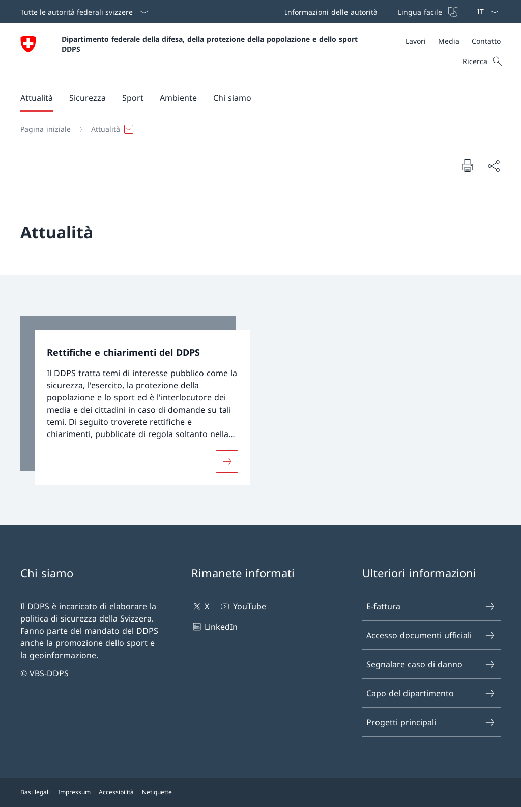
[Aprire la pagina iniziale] (190, 53)
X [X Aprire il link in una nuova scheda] (200, 606)
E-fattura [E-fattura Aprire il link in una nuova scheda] (431, 606)
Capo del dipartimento (431, 693)
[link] (135, 400)
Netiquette (157, 792)
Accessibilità (116, 792)
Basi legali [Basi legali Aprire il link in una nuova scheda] (35, 792)
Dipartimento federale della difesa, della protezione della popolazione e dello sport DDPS (211, 43)
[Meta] (453, 41)
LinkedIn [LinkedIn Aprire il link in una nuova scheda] (214, 626)
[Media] (449, 41)
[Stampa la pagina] (467, 165)
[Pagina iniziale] (45, 129)
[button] (36, 97)
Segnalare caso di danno (431, 664)
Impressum (74, 792)
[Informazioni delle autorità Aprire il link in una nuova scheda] (329, 11)
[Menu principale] (252, 97)
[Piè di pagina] (260, 792)
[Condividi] (493, 165)
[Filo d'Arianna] (256, 129)
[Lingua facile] (427, 11)
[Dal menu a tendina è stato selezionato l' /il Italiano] (485, 11)
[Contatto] (486, 41)
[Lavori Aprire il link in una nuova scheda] (415, 41)
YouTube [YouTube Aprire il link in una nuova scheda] (242, 606)
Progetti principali (431, 722)
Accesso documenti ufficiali (431, 635)
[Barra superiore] (371, 11)
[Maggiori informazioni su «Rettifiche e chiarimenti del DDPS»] (227, 461)
